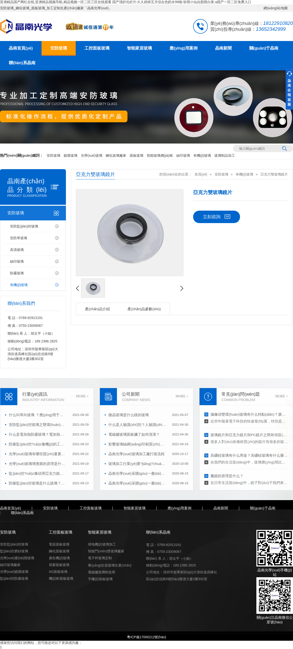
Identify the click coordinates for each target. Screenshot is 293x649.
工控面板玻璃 (96, 48)
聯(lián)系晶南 (22, 63)
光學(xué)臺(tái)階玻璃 (17, 558)
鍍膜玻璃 (70, 155)
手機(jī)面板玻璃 (100, 579)
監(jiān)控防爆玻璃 (14, 578)
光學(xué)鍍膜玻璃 (14, 572)
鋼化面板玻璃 (59, 551)
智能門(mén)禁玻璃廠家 (106, 551)
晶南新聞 (223, 48)
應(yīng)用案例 (183, 48)
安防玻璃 (58, 48)
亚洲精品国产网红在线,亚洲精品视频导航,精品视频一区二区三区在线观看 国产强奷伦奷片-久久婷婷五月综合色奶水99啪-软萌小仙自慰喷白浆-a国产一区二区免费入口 (125, 2)
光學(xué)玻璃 (91, 155)
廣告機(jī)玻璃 (59, 558)
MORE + (82, 396)
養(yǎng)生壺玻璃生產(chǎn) (109, 565)
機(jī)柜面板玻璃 (61, 578)
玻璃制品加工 (224, 155)
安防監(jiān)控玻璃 (24, 226)
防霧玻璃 (17, 273)
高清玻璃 (17, 250)
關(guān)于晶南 (264, 48)
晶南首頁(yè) (21, 48)
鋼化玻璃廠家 (116, 155)
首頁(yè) (201, 174)
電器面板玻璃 (59, 544)
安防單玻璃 (18, 238)
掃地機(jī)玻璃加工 (102, 544)
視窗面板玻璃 (59, 565)
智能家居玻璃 (139, 48)
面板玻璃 (136, 155)
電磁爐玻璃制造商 (101, 572)
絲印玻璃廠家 (10, 565)
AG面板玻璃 (58, 572)
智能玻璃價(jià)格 (160, 155)
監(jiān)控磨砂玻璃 (14, 551)
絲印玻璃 (183, 155)
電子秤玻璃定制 (100, 558)
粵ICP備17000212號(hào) (146, 637)
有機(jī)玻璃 (202, 155)
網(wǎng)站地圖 (275, 8)
